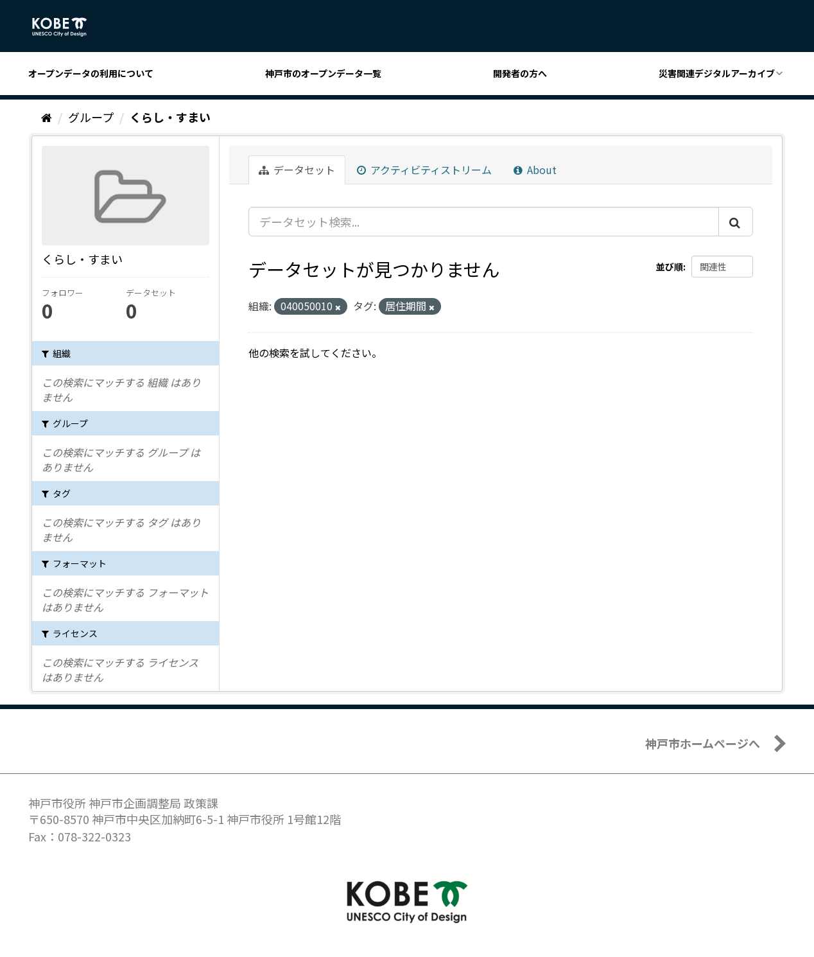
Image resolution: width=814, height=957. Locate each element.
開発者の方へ (520, 73)
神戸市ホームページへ (702, 743)
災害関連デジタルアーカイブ (717, 73)
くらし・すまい (170, 117)
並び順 (669, 266)
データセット (297, 169)
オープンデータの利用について (90, 73)
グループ (91, 117)
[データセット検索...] (483, 221)
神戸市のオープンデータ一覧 (323, 73)
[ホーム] (46, 117)
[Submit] (735, 221)
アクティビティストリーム (424, 169)
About (535, 169)
